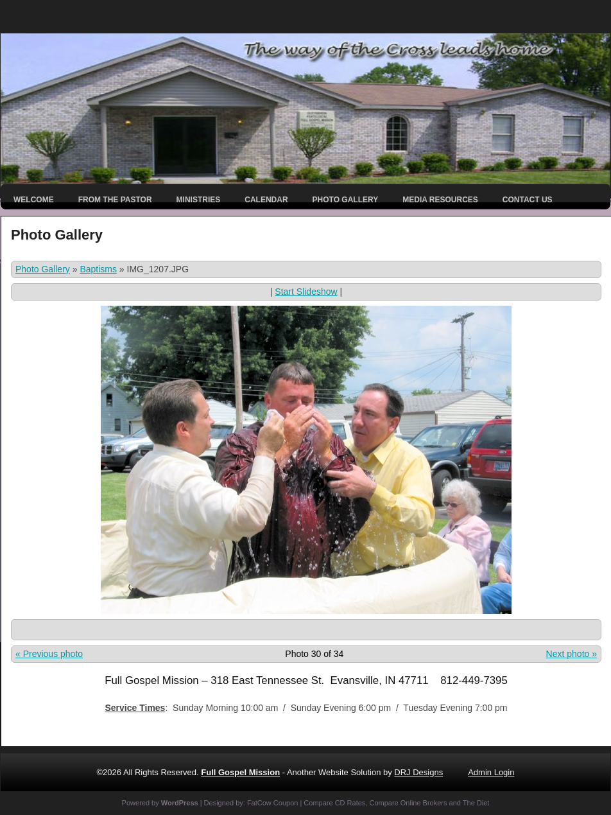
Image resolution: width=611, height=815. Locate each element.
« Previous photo (49, 654)
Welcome (33, 199)
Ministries (198, 199)
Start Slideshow (306, 291)
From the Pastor (115, 199)
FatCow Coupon (272, 803)
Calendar (266, 199)
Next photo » (571, 654)
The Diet (476, 803)
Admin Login (491, 772)
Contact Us (528, 199)
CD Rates (350, 803)
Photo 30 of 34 (314, 654)
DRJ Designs (418, 772)
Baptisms (98, 269)
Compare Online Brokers (408, 803)
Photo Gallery (346, 199)
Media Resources (440, 199)
